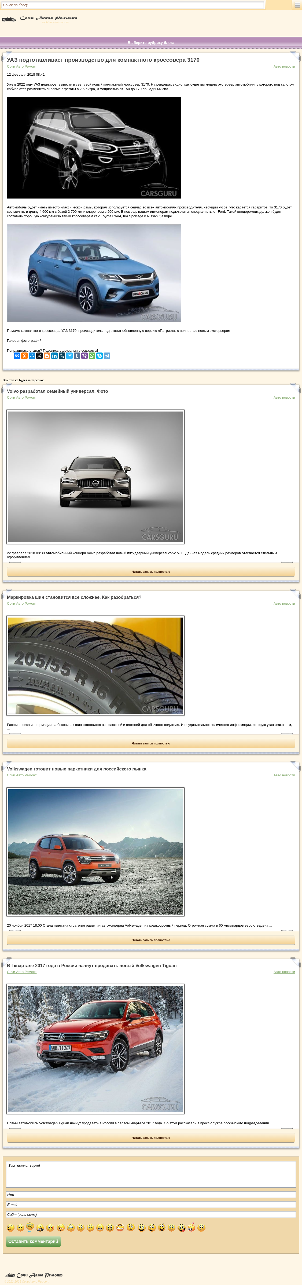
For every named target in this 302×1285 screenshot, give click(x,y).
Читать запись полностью (151, 571)
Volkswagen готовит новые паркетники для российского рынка (76, 769)
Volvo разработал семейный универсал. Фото (57, 391)
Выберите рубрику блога (151, 43)
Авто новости (284, 66)
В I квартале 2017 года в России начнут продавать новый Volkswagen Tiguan (92, 965)
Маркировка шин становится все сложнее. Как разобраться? (74, 597)
